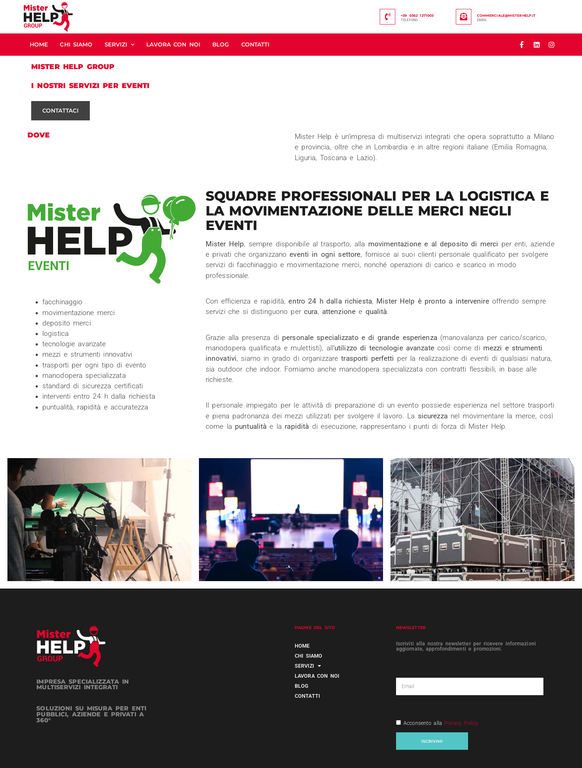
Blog (220, 44)
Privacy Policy (461, 723)
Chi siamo (76, 44)
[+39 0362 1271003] (387, 17)
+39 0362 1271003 (417, 15)
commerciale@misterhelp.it (506, 15)
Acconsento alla (440, 723)
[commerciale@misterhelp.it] (463, 17)
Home (39, 44)
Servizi (120, 45)
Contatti (255, 44)
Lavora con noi (173, 44)
